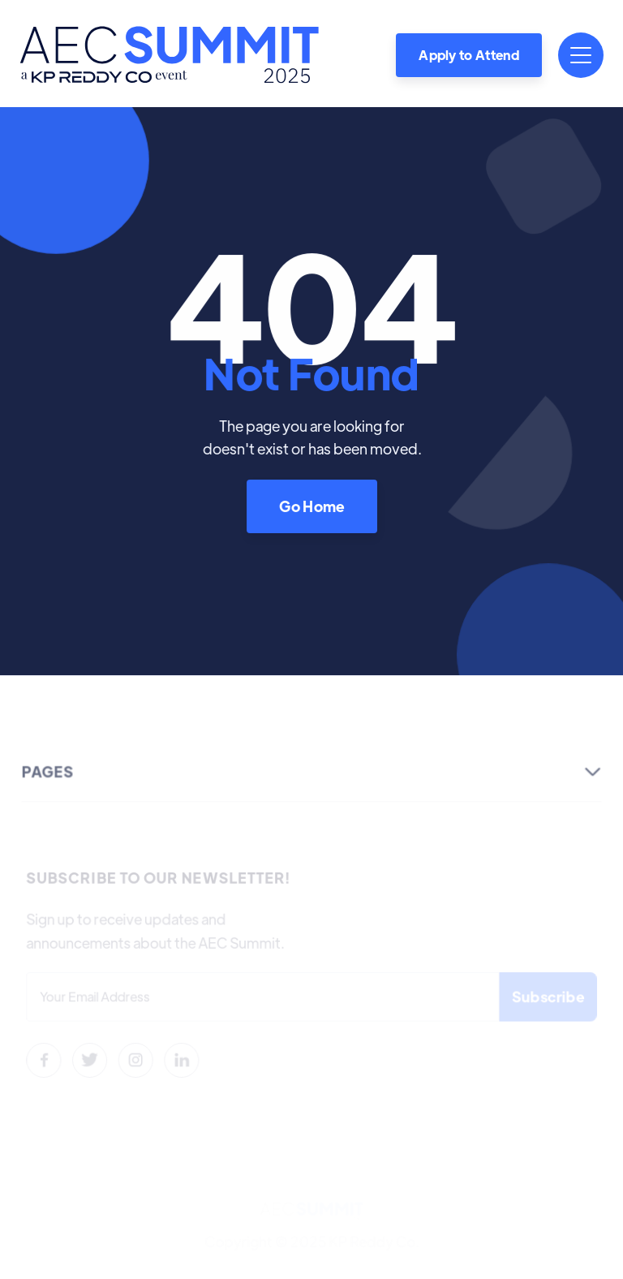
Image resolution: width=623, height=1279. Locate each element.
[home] (169, 55)
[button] (581, 55)
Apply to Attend (469, 54)
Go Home (311, 505)
